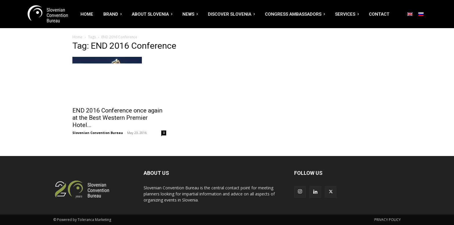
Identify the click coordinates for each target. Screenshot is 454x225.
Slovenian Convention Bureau (97, 132)
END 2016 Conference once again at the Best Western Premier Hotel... (117, 117)
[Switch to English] (409, 14)
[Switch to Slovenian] (420, 14)
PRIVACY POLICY (387, 219)
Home (77, 37)
